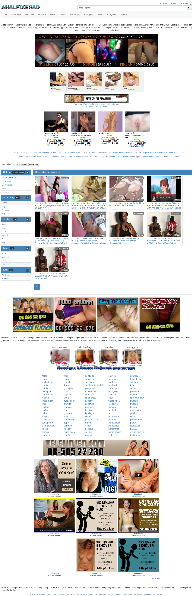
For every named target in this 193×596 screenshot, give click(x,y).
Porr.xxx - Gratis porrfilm (96, 107)
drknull (67, 382)
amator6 (134, 376)
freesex (45, 429)
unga (66, 398)
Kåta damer (174, 157)
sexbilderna (47, 382)
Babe (94, 205)
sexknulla (89, 404)
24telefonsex (136, 379)
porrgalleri (90, 388)
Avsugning (45, 205)
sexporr (88, 401)
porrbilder (113, 410)
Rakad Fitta (104, 157)
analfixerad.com (43, 594)
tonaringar (113, 388)
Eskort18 (169, 152)
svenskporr (47, 419)
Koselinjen (70, 152)
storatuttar (135, 426)
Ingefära (176, 208)
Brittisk (85, 243)
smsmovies (90, 398)
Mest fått (5, 189)
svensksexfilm (137, 432)
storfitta (67, 404)
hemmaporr (69, 432)
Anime (155, 205)
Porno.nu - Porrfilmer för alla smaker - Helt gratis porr (96, 104)
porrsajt (88, 435)
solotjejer (89, 376)
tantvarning (135, 435)
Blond (83, 208)
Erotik (85, 157)
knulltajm (89, 413)
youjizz (133, 413)
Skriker (122, 243)
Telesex (54, 152)
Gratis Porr (93, 157)
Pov (63, 243)
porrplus (89, 429)
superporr (89, 394)
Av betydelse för (9, 177)
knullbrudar (47, 401)
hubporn (112, 407)
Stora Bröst (121, 205)
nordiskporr (47, 394)
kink (110, 435)
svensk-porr (69, 401)
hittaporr (134, 407)
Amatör (81, 205)
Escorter (68, 157)
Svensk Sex (114, 157)
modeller (112, 382)
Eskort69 (32, 157)
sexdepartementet (94, 385)
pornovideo (113, 426)
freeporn (134, 404)
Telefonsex (45, 152)
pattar (133, 423)
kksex (88, 416)
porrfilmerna (136, 419)
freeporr (67, 429)
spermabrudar (137, 398)
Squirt (173, 243)
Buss (130, 205)
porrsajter (89, 407)
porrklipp (68, 407)
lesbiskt (112, 394)
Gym (43, 243)
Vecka (4, 232)
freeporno (135, 401)
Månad (5, 235)
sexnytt (133, 388)
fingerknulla (114, 401)
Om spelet (155, 208)
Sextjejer (145, 152)
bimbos (45, 407)
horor (44, 376)
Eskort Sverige (119, 152)
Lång (4, 261)
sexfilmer (112, 376)
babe (44, 413)
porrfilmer (135, 391)
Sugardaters (139, 157)
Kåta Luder (23, 157)
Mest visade (7, 185)
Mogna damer (163, 157)
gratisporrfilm (91, 419)
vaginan (67, 394)
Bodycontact (179, 152)
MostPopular (33, 164)
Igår (3, 228)
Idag (3, 224)
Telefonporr (92, 152)
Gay (174, 3)
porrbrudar (113, 385)
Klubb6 (162, 152)
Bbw (100, 205)
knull (44, 404)
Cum (159, 243)
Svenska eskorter (133, 152)
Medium (5, 257)
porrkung (68, 426)
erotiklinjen (135, 410)
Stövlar (102, 208)
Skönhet (57, 241)
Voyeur (45, 208)
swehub (134, 382)
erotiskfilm (113, 404)
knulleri (45, 398)
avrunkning (69, 419)
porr (110, 413)
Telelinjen (25, 152)
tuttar (132, 385)
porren (67, 410)
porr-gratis (113, 391)
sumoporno (47, 423)
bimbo (45, 410)
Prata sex (62, 152)
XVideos (5, 279)
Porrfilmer (124, 157)
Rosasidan (153, 152)
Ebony (166, 243)
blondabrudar (136, 394)
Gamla (55, 205)
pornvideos (113, 416)
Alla (3, 214)
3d (149, 205)
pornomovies (114, 432)
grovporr (68, 413)
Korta (4, 253)
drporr (88, 423)
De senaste (6, 181)
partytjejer (46, 391)
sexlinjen (89, 382)
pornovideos (114, 423)
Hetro (165, 3)
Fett (63, 276)
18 (74, 205)
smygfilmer (90, 379)
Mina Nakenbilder (105, 152)
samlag (45, 432)
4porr (66, 385)
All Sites (5, 275)
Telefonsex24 (81, 152)
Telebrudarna (35, 152)
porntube (112, 419)
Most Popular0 (22, 164)
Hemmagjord (53, 243)
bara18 (133, 429)
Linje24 (17, 152)
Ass (37, 205)
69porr (67, 423)
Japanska (167, 208)
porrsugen (113, 379)
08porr (88, 426)
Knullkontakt (77, 157)
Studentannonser (57, 157)
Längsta (5, 192)
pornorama (113, 429)
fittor (66, 376)
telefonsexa (90, 391)
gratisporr (68, 388)
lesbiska (89, 410)
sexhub (133, 416)
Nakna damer (151, 157)
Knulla (131, 157)
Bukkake (94, 243)
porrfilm (45, 385)
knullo (45, 416)
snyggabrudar (48, 426)
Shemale (184, 3)
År (3, 239)
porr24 (67, 435)
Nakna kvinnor (43, 157)
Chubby (151, 243)
